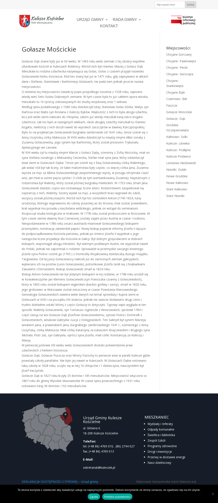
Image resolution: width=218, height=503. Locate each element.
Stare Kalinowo (176, 189)
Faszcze (171, 105)
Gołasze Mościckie (179, 112)
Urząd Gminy (90, 20)
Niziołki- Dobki (176, 170)
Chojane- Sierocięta (179, 74)
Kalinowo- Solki (176, 137)
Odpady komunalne (161, 429)
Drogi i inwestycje (160, 452)
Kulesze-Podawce (178, 156)
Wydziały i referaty (160, 424)
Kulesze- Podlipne (178, 150)
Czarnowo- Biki (176, 99)
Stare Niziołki (175, 196)
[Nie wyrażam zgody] (213, 494)
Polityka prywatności (117, 496)
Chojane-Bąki (175, 92)
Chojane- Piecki (177, 67)
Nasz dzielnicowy (159, 463)
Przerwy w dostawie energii (166, 457)
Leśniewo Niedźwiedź (181, 163)
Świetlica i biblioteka (161, 435)
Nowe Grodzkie (177, 176)
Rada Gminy (125, 20)
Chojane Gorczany (179, 54)
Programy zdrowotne (162, 446)
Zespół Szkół (156, 440)
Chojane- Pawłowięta (181, 61)
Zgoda (94, 496)
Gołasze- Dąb (175, 119)
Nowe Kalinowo (177, 183)
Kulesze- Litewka (177, 143)
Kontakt (109, 26)
